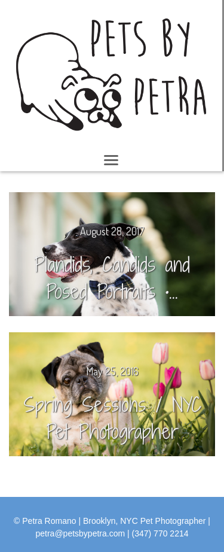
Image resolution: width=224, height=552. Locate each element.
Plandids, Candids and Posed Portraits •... (112, 277)
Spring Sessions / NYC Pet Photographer (112, 417)
